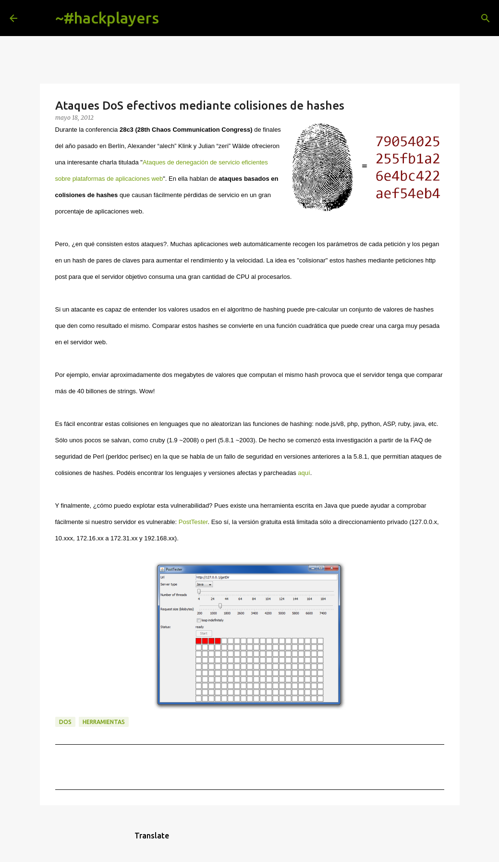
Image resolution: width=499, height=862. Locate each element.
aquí (304, 472)
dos (65, 722)
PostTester (193, 521)
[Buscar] (174, 18)
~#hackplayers (107, 17)
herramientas (104, 722)
